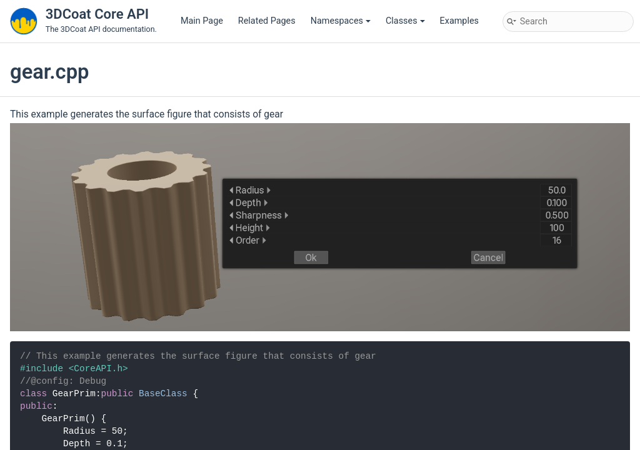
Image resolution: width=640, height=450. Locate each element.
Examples (459, 21)
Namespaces (341, 21)
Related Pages (267, 21)
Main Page (202, 21)
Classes (405, 21)
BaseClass (163, 394)
